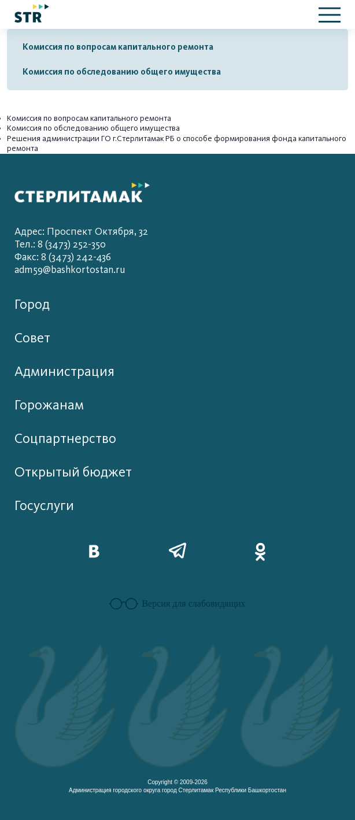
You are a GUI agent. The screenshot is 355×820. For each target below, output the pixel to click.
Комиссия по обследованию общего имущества (122, 72)
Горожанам (49, 405)
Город (32, 304)
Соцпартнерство (65, 438)
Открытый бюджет (73, 472)
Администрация (64, 371)
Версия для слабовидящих (177, 604)
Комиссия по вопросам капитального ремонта (118, 47)
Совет (32, 338)
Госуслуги (44, 506)
